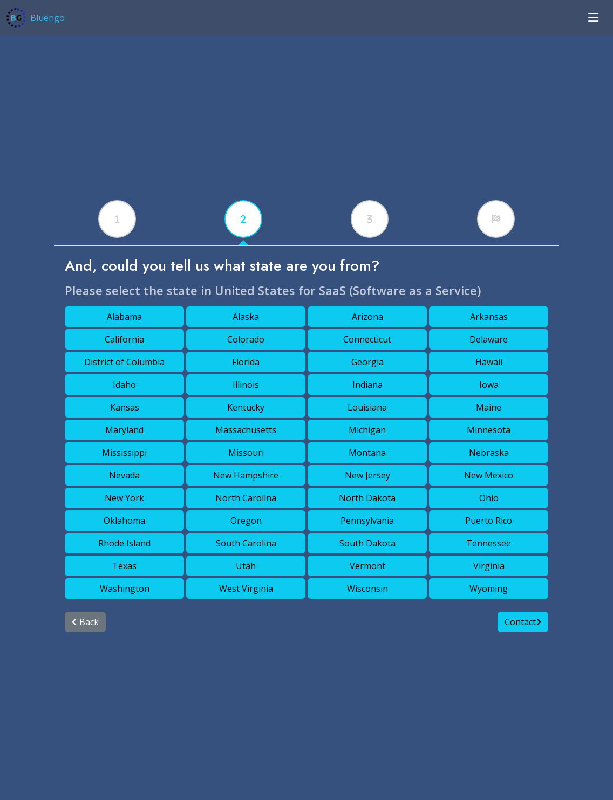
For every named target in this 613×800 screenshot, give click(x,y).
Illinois (246, 385)
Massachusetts (245, 430)
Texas (124, 566)
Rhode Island (124, 543)
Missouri (246, 453)
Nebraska (489, 453)
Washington (124, 588)
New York (124, 498)
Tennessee (488, 543)
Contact (523, 622)
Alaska (246, 317)
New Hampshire (245, 475)
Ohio (489, 498)
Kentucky (245, 407)
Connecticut (367, 339)
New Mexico (488, 475)
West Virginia (246, 588)
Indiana (367, 385)
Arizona (367, 317)
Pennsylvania (367, 521)
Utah (246, 566)
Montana (367, 453)
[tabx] (117, 219)
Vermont (367, 566)
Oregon (246, 521)
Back (85, 622)
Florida (246, 362)
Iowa (489, 385)
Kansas (124, 407)
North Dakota (367, 498)
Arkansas (489, 317)
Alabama (124, 317)
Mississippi (124, 453)
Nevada (124, 475)
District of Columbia (124, 362)
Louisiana (367, 407)
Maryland (124, 430)
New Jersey (367, 475)
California (124, 339)
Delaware (488, 339)
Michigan (367, 430)
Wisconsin (367, 588)
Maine (488, 407)
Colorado (245, 339)
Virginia (489, 566)
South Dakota (367, 543)
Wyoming (488, 588)
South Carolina (246, 543)
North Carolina (245, 498)
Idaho (124, 385)
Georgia (367, 362)
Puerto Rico (488, 521)
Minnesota (488, 430)
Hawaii (488, 362)
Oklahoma (124, 521)
